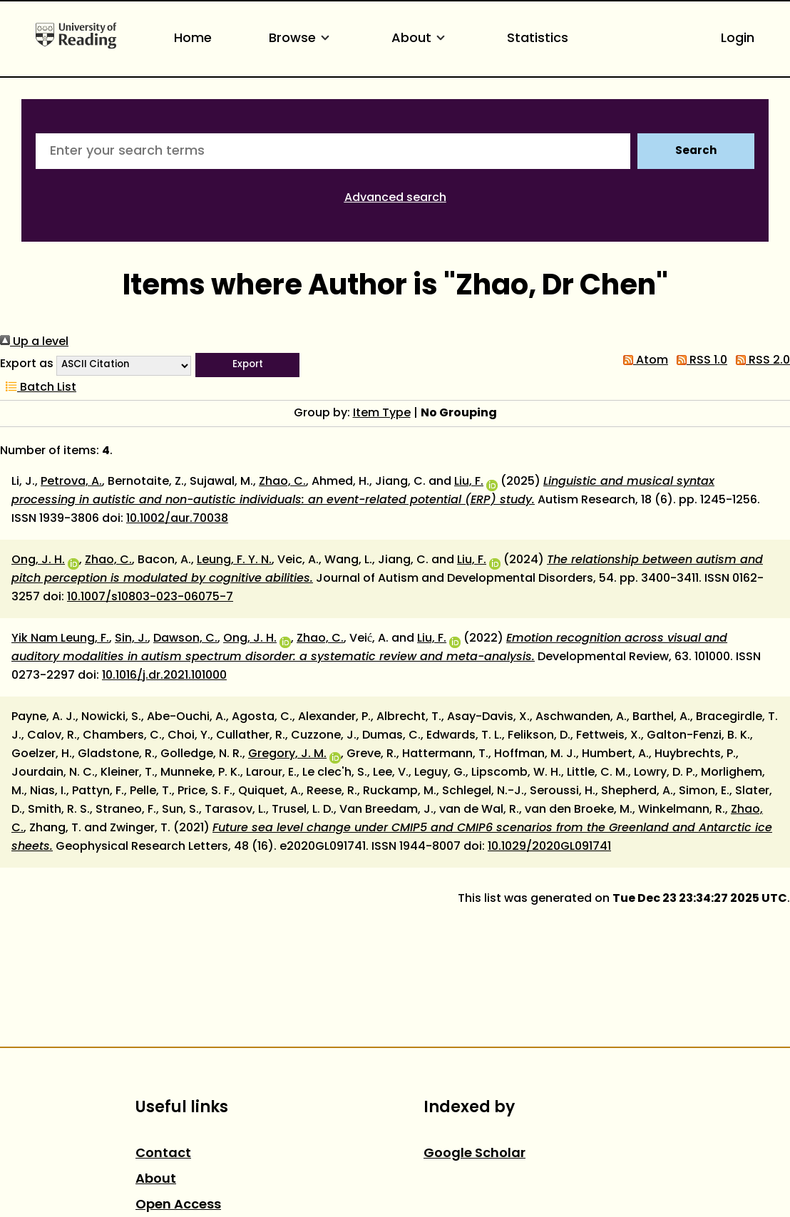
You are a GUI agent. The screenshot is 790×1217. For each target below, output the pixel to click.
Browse (301, 39)
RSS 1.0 (699, 360)
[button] (247, 365)
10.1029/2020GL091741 (549, 847)
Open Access (178, 1205)
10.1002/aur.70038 (177, 519)
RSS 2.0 (760, 360)
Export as (26, 364)
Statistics (537, 39)
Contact (163, 1154)
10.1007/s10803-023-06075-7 (150, 597)
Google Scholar (474, 1154)
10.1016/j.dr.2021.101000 (164, 676)
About (420, 39)
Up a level (34, 342)
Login (737, 39)
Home (193, 39)
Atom (642, 360)
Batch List (38, 388)
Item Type (382, 413)
